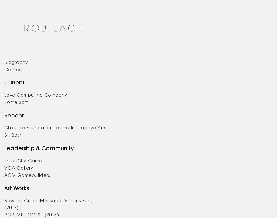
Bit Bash (13, 135)
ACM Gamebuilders (27, 175)
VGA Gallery (18, 168)
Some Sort (16, 103)
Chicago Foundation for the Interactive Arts (55, 128)
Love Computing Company (35, 95)
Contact (14, 70)
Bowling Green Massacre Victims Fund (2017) (49, 204)
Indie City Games (24, 161)
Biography (16, 63)
